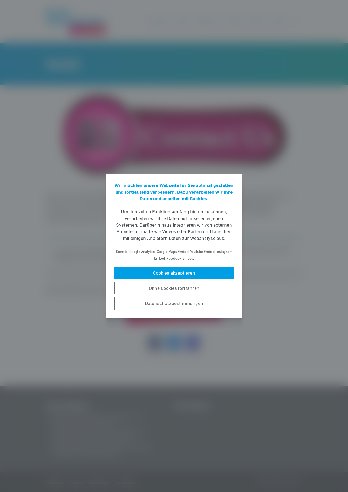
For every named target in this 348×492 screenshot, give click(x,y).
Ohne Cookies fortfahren (174, 288)
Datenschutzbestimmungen (174, 303)
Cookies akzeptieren (174, 273)
